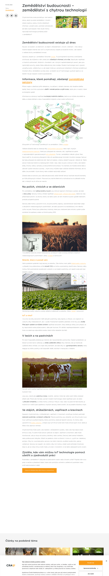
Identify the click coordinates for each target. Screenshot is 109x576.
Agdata (65, 144)
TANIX (73, 311)
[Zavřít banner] (106, 544)
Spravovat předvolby (91, 551)
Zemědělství (9, 10)
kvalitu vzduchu (36, 423)
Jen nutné (91, 557)
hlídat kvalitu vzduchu (78, 263)
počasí (53, 56)
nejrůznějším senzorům (55, 148)
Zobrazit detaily (26, 566)
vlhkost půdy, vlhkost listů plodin (65, 194)
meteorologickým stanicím (31, 151)
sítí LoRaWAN (50, 154)
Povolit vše (90, 546)
